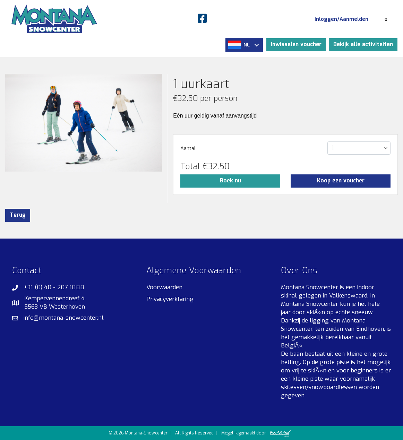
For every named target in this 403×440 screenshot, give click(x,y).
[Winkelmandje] (385, 19)
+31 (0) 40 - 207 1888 (54, 287)
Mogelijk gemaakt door (256, 433)
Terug (18, 215)
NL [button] (243, 45)
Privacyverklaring (170, 299)
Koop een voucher (341, 180)
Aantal (188, 148)
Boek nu (230, 180)
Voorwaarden (164, 287)
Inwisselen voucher (296, 44)
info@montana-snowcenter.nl (64, 318)
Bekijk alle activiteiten (363, 44)
